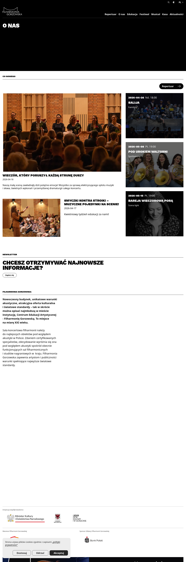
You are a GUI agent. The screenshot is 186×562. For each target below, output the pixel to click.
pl (180, 2)
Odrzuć (40, 553)
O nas (122, 14)
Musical (155, 14)
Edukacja (132, 14)
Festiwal (144, 14)
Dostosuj (22, 553)
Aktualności (176, 14)
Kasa (165, 14)
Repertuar (111, 14)
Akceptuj (59, 553)
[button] (168, 2)
